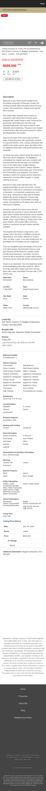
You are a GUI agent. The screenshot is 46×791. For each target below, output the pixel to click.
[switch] (30, 42)
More (42, 4)
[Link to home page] (2, 3)
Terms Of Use (13, 755)
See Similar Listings (12, 79)
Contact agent (8, 43)
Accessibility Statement (20, 757)
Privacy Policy (30, 755)
